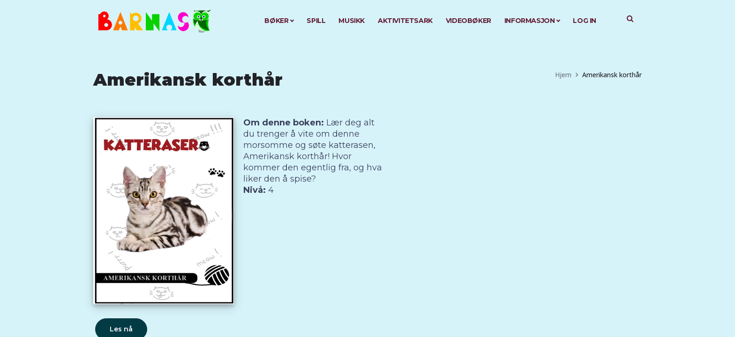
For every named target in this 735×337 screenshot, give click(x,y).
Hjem (563, 74)
